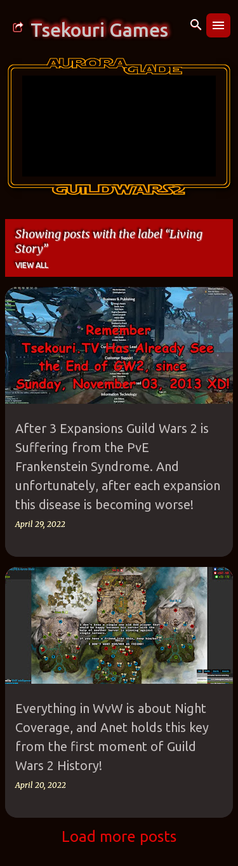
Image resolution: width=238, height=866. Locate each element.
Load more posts (119, 836)
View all (31, 265)
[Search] (196, 25)
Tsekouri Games (99, 29)
